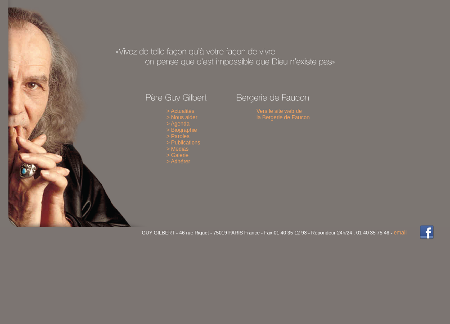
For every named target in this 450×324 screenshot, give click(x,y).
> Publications (183, 143)
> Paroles (177, 136)
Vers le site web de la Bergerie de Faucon (283, 114)
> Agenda (177, 124)
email (400, 233)
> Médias (177, 149)
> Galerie (177, 155)
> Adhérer (178, 161)
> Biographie (181, 130)
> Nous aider (181, 117)
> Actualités (180, 111)
